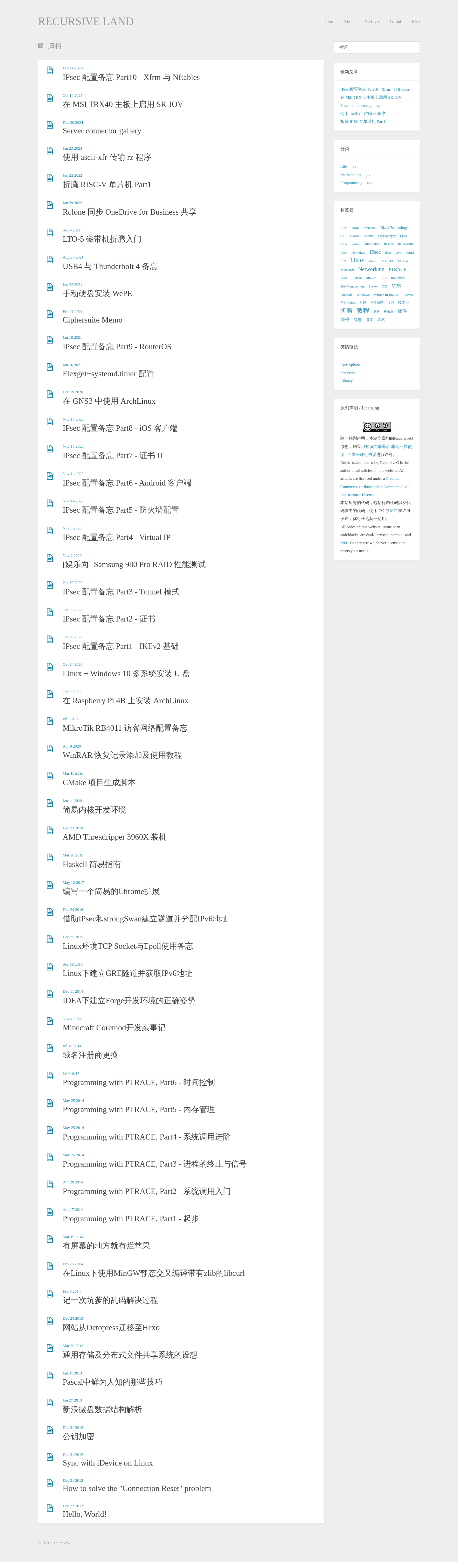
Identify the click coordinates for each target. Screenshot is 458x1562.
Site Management (352, 286)
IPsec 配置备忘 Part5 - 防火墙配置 (121, 510)
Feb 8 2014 (72, 1291)
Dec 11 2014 (73, 991)
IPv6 (388, 252)
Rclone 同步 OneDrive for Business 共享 (130, 212)
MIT (393, 510)
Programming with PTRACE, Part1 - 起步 (131, 1218)
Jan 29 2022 (72, 203)
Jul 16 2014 (72, 1046)
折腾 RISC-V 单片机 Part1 (107, 184)
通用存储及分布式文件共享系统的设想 (130, 1355)
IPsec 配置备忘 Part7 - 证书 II (113, 455)
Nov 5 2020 (72, 528)
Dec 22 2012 (73, 1506)
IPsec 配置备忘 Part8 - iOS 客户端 (120, 428)
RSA (383, 278)
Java (398, 252)
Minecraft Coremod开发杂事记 (114, 1027)
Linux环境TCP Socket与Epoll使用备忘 (128, 946)
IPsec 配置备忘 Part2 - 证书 (109, 618)
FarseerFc (348, 373)
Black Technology (394, 227)
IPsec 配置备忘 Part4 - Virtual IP (116, 537)
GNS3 (355, 243)
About (349, 21)
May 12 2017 (73, 882)
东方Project (348, 302)
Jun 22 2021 (72, 284)
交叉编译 (377, 302)
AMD (355, 228)
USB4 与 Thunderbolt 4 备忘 (110, 266)
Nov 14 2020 (73, 474)
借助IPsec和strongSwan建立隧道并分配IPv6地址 (145, 918)
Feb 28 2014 (73, 1264)
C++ (343, 236)
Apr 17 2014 (73, 1209)
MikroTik (388, 261)
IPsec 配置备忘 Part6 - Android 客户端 (127, 483)
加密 (390, 302)
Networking (371, 269)
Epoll (403, 236)
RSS (416, 21)
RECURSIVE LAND (86, 21)
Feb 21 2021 (73, 311)
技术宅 (403, 302)
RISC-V (371, 278)
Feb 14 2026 (73, 68)
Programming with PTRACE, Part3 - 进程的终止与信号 (155, 1164)
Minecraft (347, 270)
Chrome (369, 236)
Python (357, 278)
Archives (372, 21)
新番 (376, 311)
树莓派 (388, 311)
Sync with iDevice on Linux (108, 1463)
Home (328, 21)
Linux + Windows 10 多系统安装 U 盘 (126, 673)
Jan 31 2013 (72, 1373)
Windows (363, 294)
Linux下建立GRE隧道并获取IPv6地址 (127, 973)
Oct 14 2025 (72, 95)
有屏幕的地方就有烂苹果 (106, 1245)
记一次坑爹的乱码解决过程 (110, 1300)
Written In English (386, 294)
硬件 (402, 311)
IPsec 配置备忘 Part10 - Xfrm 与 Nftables (131, 77)
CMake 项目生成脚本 (99, 782)
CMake (354, 236)
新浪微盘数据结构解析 (102, 1409)
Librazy (346, 381)
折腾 (346, 310)
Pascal (344, 278)
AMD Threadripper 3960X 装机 (115, 837)
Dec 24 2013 (73, 1318)
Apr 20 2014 (73, 1182)
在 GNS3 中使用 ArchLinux (109, 401)
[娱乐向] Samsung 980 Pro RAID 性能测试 (134, 564)
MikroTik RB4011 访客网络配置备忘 (125, 728)
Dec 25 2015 (73, 937)
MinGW (403, 261)
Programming (351, 183)
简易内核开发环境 (94, 810)
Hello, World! (85, 1514)
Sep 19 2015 (73, 964)
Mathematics (350, 175)
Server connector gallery (102, 130)
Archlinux (369, 228)
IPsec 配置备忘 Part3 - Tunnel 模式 (121, 591)
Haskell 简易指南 (92, 864)
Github (396, 21)
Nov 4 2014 (72, 1019)
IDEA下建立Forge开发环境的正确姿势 (129, 1000)
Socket (373, 286)
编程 (344, 319)
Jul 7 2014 (71, 1073)
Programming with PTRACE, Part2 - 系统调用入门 (147, 1191)
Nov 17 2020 (73, 419)
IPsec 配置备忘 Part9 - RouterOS (117, 346)
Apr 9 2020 (72, 746)
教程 (363, 310)
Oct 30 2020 (72, 582)
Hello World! (406, 243)
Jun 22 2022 (72, 175)
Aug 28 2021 (73, 257)
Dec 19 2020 (73, 392)
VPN (397, 285)
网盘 (357, 319)
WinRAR (346, 294)
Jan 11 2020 (72, 801)
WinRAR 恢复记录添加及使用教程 (122, 755)
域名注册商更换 (90, 1055)
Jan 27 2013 (72, 1400)
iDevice (408, 294)
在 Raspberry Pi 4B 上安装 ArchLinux (126, 700)
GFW (343, 243)
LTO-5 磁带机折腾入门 (102, 239)
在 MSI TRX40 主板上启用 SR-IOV (123, 104)
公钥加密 (78, 1436)
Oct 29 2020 (72, 637)
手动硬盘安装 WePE (97, 293)
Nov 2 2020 (72, 555)
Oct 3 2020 (71, 692)
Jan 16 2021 (72, 365)
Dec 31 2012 (73, 1427)
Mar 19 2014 (73, 1237)
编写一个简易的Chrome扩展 (111, 891)
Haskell (389, 243)
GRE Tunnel (372, 243)
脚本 (369, 319)
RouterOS (398, 278)
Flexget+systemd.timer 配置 (108, 373)
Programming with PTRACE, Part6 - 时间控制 (139, 1082)
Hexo (343, 252)
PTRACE (397, 269)
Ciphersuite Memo (92, 320)
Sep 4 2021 (72, 230)
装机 (381, 319)
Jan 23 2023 (72, 148)
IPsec (375, 252)
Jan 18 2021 (72, 337)
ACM (344, 228)
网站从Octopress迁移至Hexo (111, 1327)
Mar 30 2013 (73, 1346)
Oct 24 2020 (72, 664)
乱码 (363, 302)
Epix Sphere (350, 365)
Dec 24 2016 (73, 909)
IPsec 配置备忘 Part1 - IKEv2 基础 (121, 646)
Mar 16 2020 (73, 773)
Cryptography (387, 236)
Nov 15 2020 (73, 446)
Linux (357, 260)
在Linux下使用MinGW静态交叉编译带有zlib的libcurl (154, 1273)
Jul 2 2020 (71, 719)
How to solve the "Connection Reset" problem (137, 1488)
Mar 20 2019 (73, 855)
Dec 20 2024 (73, 122)
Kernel (410, 252)
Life (343, 166)
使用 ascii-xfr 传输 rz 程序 (107, 157)
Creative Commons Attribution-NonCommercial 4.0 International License (374, 486)
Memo (372, 261)
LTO (343, 261)
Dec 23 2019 (73, 828)
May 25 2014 (73, 1100)
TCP (384, 286)
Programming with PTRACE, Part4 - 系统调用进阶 (147, 1136)
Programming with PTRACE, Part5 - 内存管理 (139, 1109)
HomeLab (358, 252)
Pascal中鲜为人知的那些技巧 (113, 1382)
